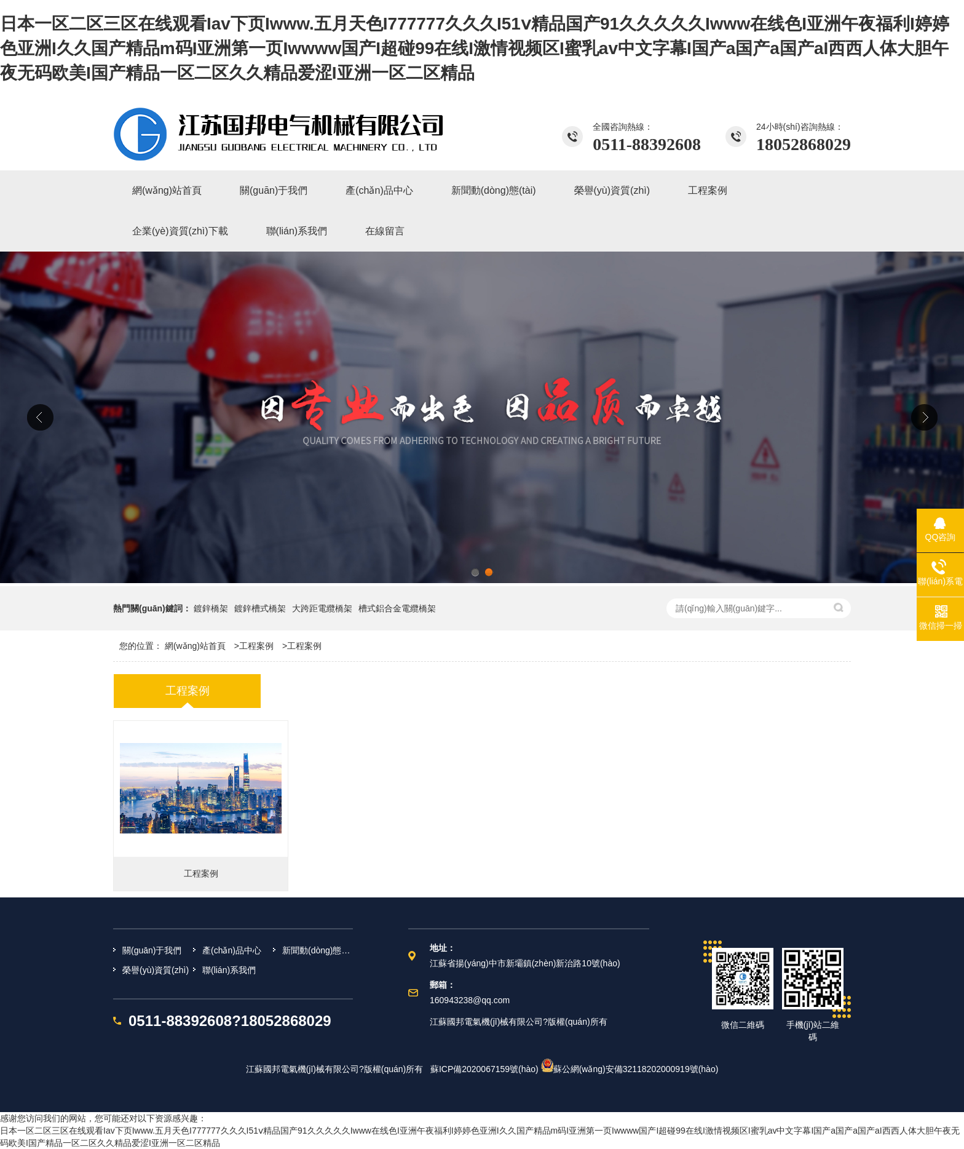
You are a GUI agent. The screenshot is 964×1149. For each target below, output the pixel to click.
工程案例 (256, 646)
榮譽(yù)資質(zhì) (155, 970)
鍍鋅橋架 (211, 608)
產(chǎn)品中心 (231, 950)
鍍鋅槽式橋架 (260, 608)
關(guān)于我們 (151, 950)
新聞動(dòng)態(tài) (317, 950)
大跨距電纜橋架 (322, 608)
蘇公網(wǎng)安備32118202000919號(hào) (630, 1069)
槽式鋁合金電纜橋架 (397, 608)
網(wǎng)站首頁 (195, 646)
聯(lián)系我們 (229, 970)
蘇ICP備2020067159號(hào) (484, 1069)
